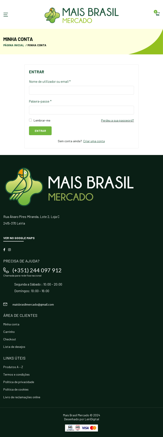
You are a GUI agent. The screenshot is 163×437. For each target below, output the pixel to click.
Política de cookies (16, 389)
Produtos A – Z (13, 367)
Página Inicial (13, 45)
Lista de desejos (14, 346)
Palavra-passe (40, 101)
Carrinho (9, 332)
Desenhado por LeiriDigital (81, 419)
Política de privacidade (18, 382)
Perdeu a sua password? (117, 120)
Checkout (9, 339)
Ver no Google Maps (19, 238)
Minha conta (11, 324)
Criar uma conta (94, 141)
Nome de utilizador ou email (50, 81)
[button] (157, 14)
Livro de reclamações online (21, 397)
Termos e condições (16, 374)
